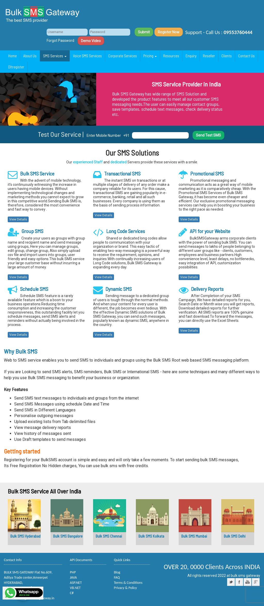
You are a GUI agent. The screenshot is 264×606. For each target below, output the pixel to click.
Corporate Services (122, 55)
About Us (30, 55)
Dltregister (16, 67)
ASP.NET (76, 582)
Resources (171, 55)
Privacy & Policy (125, 588)
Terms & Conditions (128, 582)
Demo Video (91, 41)
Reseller (209, 55)
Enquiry (191, 55)
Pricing (150, 55)
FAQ (117, 577)
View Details (18, 219)
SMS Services (55, 55)
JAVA (73, 577)
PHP (73, 572)
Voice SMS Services (87, 55)
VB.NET (75, 588)
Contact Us (246, 55)
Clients (226, 55)
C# (71, 593)
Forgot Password (60, 40)
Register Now (168, 32)
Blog (117, 572)
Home (12, 55)
